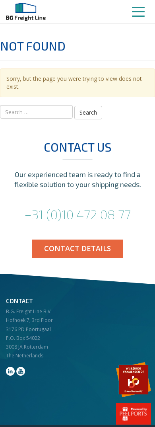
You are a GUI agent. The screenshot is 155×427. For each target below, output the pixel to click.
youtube (20, 371)
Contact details (77, 248)
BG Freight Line (26, 12)
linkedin (10, 371)
